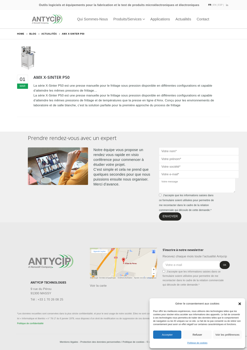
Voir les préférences (227, 334)
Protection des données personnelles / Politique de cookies (112, 342)
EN (214, 5)
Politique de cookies (197, 343)
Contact (203, 19)
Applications (160, 19)
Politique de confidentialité (30, 323)
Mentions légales (69, 342)
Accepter (167, 334)
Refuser (197, 334)
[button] (240, 303)
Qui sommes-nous (92, 19)
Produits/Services (127, 19)
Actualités (183, 19)
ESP (220, 5)
